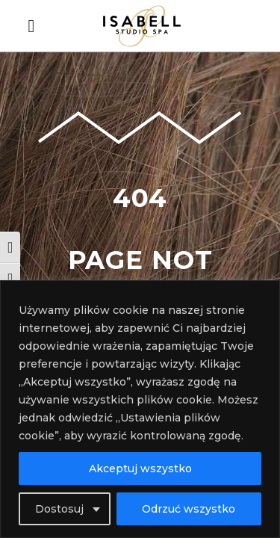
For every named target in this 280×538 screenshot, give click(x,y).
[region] (140, 409)
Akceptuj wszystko (140, 468)
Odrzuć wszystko (188, 509)
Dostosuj (59, 509)
